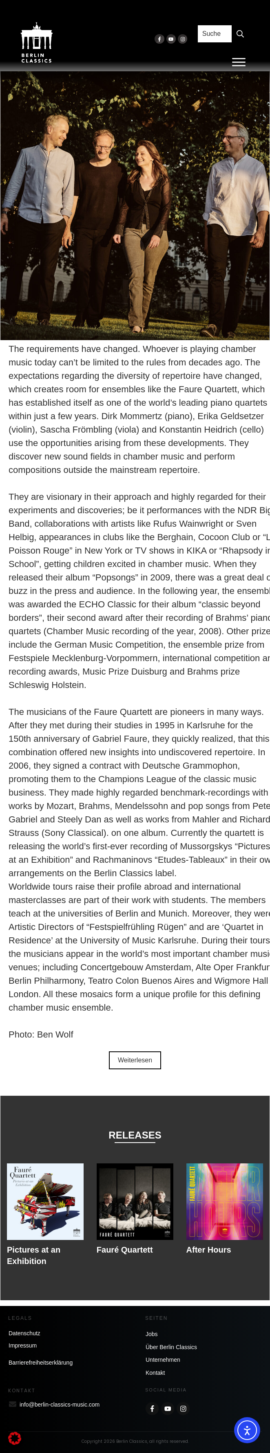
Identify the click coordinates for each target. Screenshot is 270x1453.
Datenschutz (24, 1333)
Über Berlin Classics (171, 1347)
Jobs (152, 1334)
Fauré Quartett (125, 1249)
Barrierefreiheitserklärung (41, 1362)
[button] (14, 1438)
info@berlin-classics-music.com (60, 1404)
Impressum (23, 1345)
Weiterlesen (135, 1060)
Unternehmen (163, 1359)
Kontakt (155, 1372)
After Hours (208, 1249)
